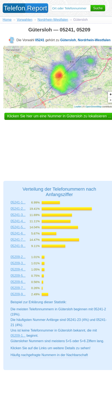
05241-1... (17, 202)
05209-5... (17, 275)
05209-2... (17, 257)
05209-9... (17, 294)
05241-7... (17, 239)
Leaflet (77, 106)
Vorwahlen (24, 19)
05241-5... (17, 227)
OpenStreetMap (94, 106)
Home (7, 19)
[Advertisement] (59, 147)
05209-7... (17, 288)
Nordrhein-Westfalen (53, 19)
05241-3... (17, 215)
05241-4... (17, 221)
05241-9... (17, 246)
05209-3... (17, 263)
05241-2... (17, 208)
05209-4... (17, 269)
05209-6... (17, 282)
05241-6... (17, 233)
